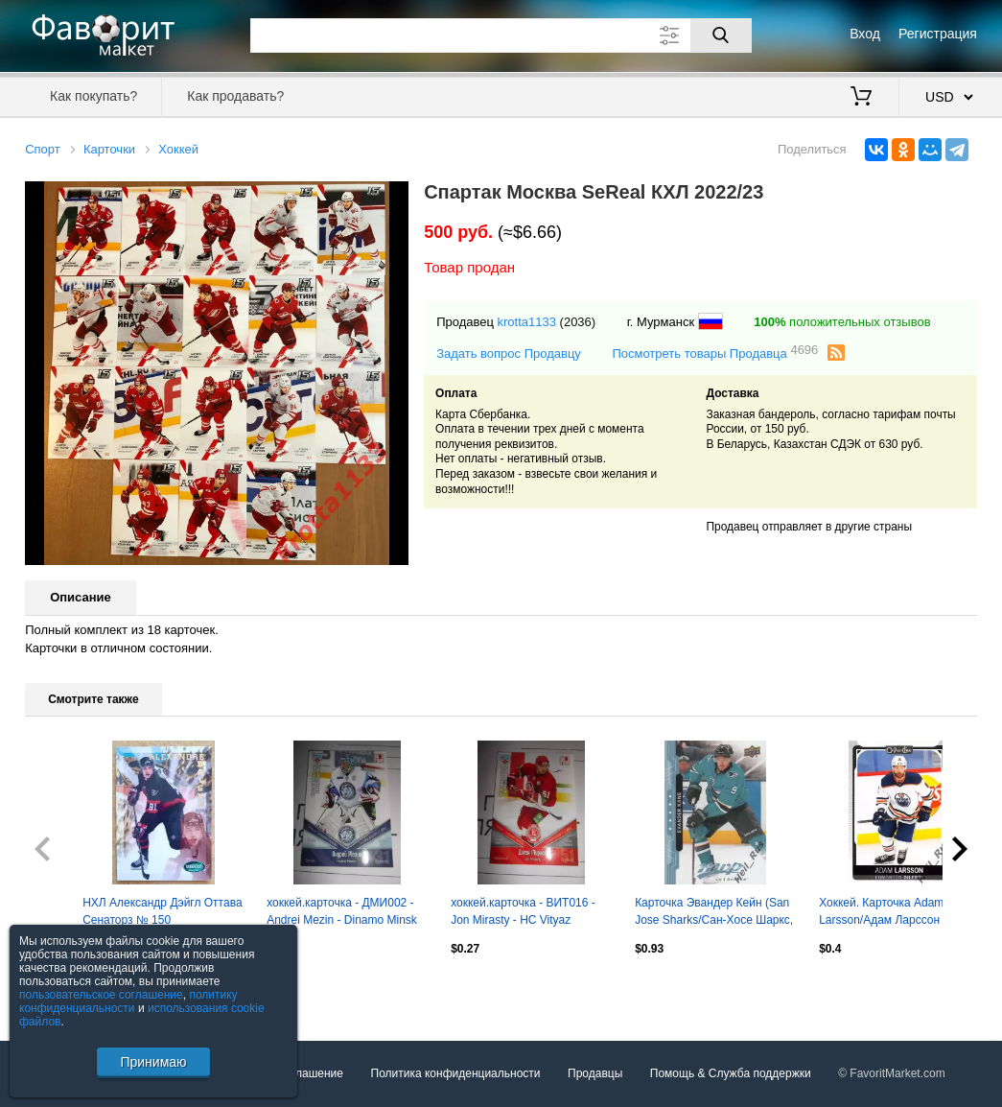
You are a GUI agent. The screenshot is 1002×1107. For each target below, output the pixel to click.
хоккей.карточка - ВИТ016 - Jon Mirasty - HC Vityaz (523, 911)
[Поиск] (721, 35)
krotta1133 (527, 322)
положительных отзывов (842, 322)
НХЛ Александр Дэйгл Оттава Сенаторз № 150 (162, 911)
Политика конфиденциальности (456, 1073)
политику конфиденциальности (128, 1001)
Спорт (42, 149)
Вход (865, 33)
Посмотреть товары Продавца (715, 352)
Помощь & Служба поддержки (730, 1073)
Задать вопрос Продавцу (508, 353)
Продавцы (595, 1073)
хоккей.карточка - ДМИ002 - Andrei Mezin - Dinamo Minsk (342, 911)
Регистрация (937, 33)
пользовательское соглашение (101, 994)
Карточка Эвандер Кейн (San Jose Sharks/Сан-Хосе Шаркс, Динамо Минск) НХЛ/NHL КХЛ (714, 913)
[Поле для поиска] (501, 35)
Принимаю (153, 1062)
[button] (391, 198)
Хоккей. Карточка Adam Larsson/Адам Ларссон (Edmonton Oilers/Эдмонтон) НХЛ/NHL (893, 913)
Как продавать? (235, 96)
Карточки (109, 149)
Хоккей (178, 149)
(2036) (578, 322)
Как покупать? (93, 96)
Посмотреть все (67, 990)
